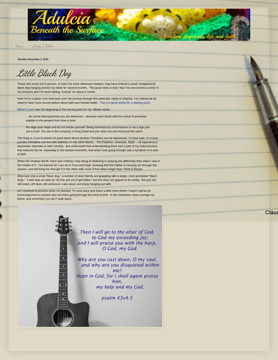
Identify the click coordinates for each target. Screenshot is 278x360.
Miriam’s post (25, 109)
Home (19, 46)
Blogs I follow (43, 46)
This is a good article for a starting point (125, 102)
